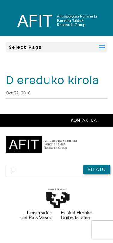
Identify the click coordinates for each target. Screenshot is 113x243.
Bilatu (97, 169)
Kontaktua (84, 120)
